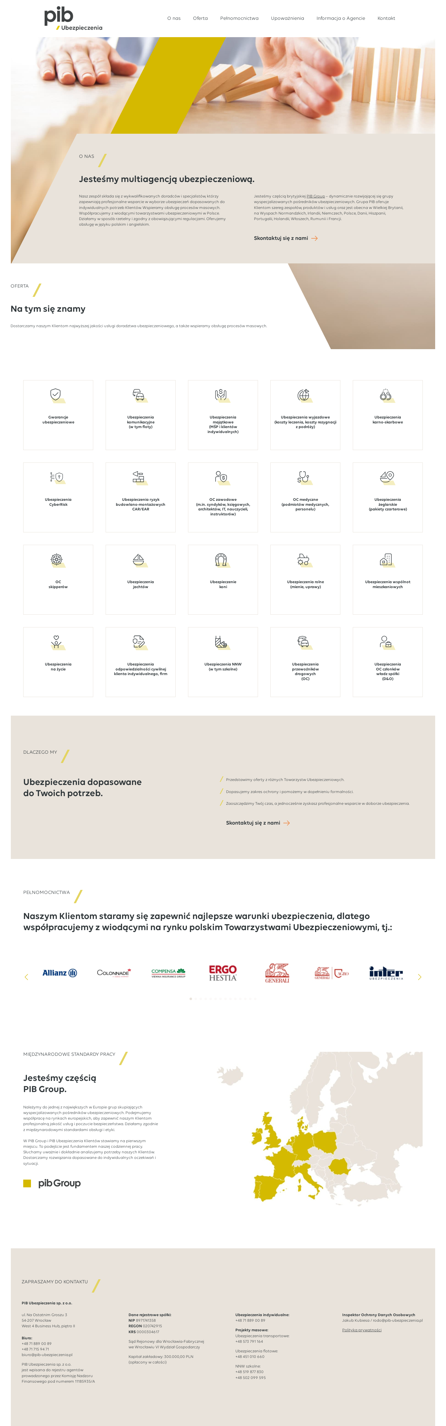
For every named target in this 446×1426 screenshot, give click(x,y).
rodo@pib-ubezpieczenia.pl (398, 1315)
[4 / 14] (223, 968)
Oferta (200, 18)
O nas (174, 18)
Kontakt (386, 18)
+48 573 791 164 (249, 1336)
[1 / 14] (60, 968)
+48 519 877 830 (249, 1367)
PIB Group (316, 196)
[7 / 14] (386, 968)
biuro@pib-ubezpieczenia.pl (47, 1350)
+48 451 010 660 (250, 1352)
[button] (26, 972)
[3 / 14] (168, 968)
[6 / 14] (332, 968)
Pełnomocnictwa (239, 18)
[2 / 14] (114, 968)
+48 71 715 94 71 (35, 1344)
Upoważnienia (287, 18)
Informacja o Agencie (341, 18)
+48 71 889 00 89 (37, 1338)
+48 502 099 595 (250, 1372)
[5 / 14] (277, 968)
